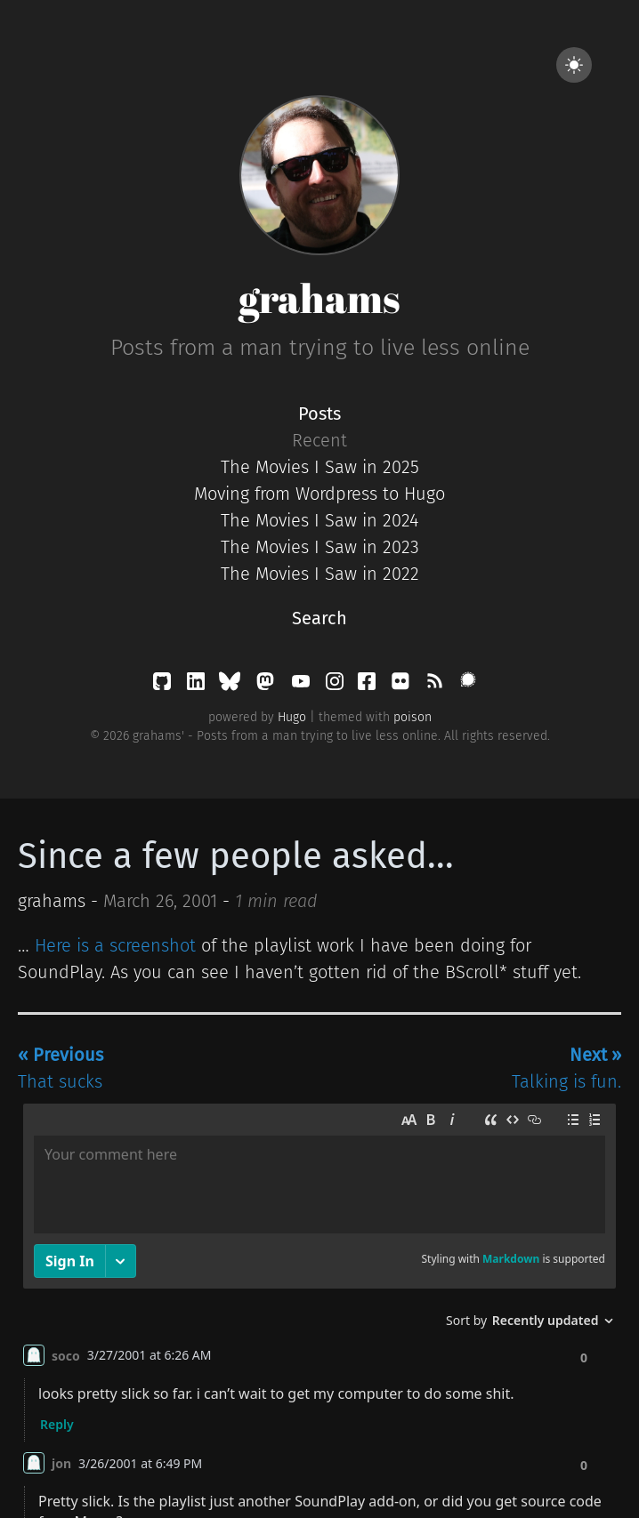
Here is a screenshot (115, 945)
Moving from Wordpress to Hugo (319, 493)
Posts (319, 413)
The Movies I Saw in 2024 (319, 520)
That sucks (60, 1068)
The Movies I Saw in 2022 (320, 573)
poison (412, 717)
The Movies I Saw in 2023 (320, 547)
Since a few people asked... (236, 856)
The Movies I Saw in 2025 (320, 467)
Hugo (292, 717)
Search (319, 618)
